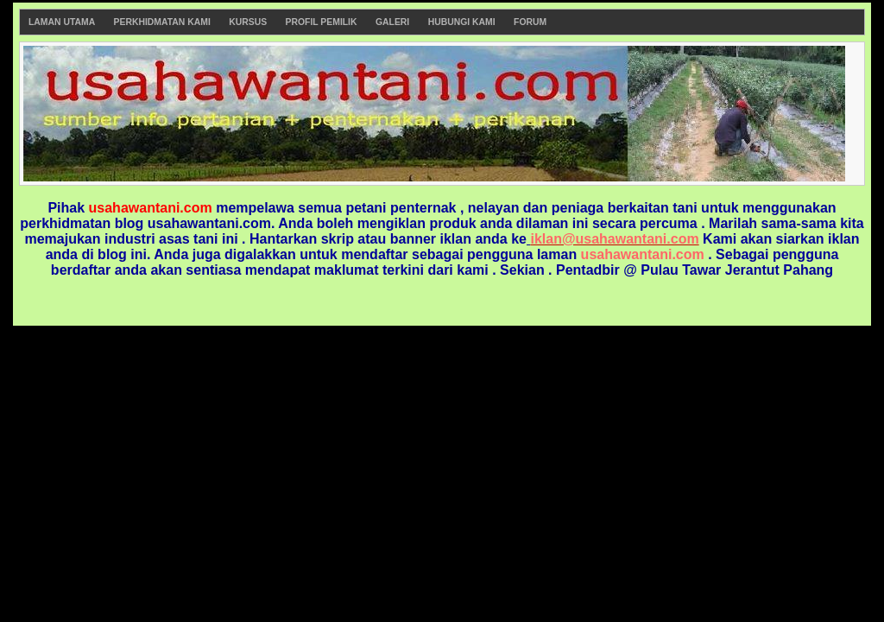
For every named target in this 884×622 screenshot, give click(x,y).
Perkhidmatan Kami (162, 22)
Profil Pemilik (321, 22)
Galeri (392, 22)
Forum (530, 22)
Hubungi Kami (462, 22)
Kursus (248, 22)
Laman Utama (61, 22)
